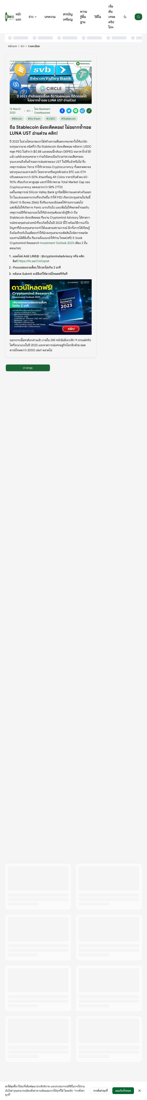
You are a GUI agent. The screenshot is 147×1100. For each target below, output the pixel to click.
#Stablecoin (68, 118)
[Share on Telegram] (82, 110)
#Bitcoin (17, 118)
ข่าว (33, 17)
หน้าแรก (18, 16)
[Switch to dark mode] (125, 16)
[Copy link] (89, 110)
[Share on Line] (75, 110)
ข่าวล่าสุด (28, 368)
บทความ (50, 17)
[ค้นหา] (138, 16)
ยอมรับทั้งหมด (123, 1090)
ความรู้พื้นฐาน (83, 17)
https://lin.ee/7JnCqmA (33, 261)
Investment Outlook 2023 (57, 243)
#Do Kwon (34, 118)
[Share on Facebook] (62, 110)
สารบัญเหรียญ (68, 16)
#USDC (50, 118)
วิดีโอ (97, 17)
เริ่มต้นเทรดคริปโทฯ (111, 16)
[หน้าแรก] (9, 17)
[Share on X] (69, 110)
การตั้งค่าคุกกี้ (100, 1090)
